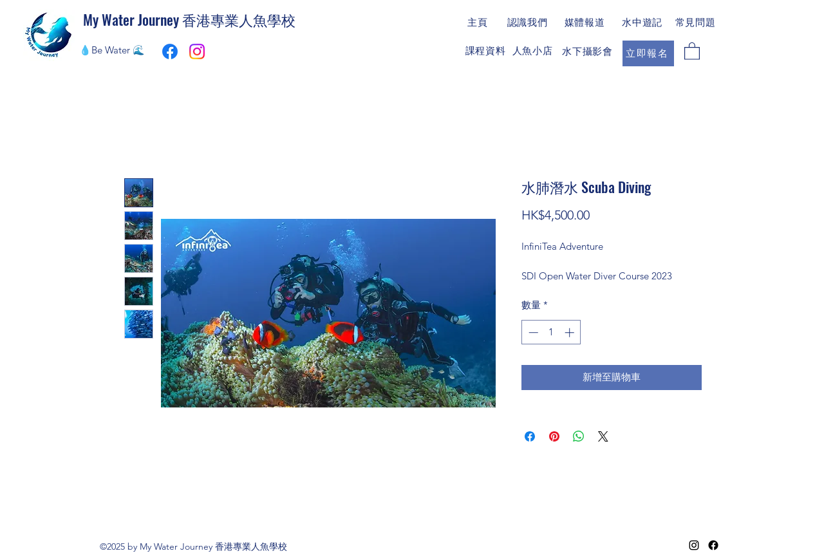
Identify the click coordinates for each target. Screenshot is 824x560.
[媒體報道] (586, 22)
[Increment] (570, 332)
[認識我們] (528, 22)
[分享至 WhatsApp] (578, 436)
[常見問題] (696, 22)
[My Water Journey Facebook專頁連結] (170, 51)
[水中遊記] (643, 22)
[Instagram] (197, 51)
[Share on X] (603, 436)
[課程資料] (486, 51)
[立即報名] (648, 53)
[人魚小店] (533, 51)
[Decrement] (532, 332)
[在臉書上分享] (530, 436)
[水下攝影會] (588, 51)
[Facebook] (713, 545)
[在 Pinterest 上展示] (554, 436)
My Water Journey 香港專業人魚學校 (189, 19)
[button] (692, 50)
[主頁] (479, 22)
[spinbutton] (551, 332)
